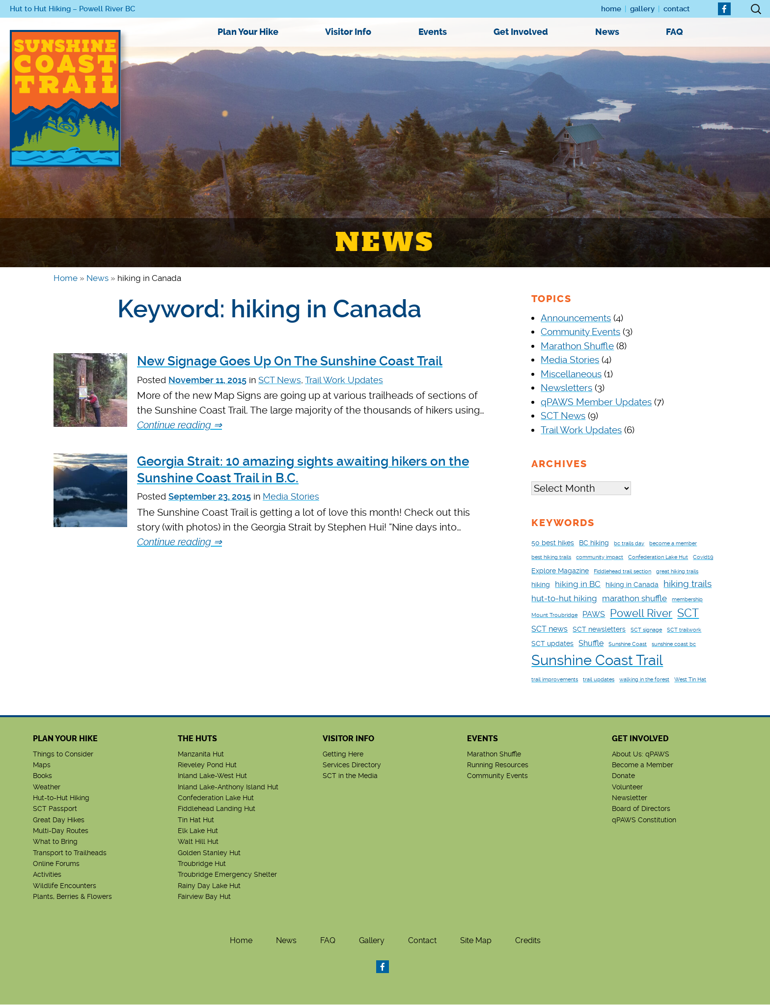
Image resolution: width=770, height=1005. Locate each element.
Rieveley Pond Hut (207, 765)
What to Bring (55, 842)
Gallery (642, 8)
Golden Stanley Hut (209, 853)
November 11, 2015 (207, 380)
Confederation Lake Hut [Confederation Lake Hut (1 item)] (658, 558)
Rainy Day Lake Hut (209, 886)
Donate (623, 776)
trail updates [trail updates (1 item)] (598, 680)
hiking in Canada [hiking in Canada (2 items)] (632, 585)
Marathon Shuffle (577, 346)
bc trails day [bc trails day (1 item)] (629, 544)
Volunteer (627, 787)
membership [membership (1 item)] (687, 600)
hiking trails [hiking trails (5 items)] (687, 584)
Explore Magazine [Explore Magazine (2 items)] (560, 571)
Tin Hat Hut (196, 820)
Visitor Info (348, 32)
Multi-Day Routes (60, 831)
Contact (676, 8)
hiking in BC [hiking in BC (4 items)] (578, 584)
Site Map (476, 941)
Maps (42, 765)
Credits (528, 941)
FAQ (674, 32)
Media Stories (291, 496)
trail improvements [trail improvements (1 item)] (554, 680)
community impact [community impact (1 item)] (599, 558)
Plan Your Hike (248, 32)
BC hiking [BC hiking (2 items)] (594, 543)
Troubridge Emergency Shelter (227, 875)
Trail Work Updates (344, 380)
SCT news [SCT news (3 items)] (549, 629)
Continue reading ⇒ (179, 425)
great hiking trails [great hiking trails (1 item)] (677, 572)
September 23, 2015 (209, 496)
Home (611, 8)
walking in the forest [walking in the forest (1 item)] (644, 680)
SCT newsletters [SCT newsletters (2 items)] (599, 630)
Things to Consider (63, 754)
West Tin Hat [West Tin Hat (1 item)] (690, 680)
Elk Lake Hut (198, 831)
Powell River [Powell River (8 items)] (641, 614)
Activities (47, 875)
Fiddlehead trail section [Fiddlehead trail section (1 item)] (622, 572)
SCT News (279, 380)
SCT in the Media (350, 776)
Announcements (576, 318)
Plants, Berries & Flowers (72, 897)
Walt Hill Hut (198, 842)
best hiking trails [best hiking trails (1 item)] (551, 558)
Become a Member (642, 765)
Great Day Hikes (58, 820)
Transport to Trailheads (70, 853)
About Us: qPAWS (640, 754)
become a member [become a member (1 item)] (673, 544)
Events (432, 32)
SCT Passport (55, 809)
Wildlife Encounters (64, 886)
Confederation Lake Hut (216, 798)
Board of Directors (641, 809)
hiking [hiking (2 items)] (540, 585)
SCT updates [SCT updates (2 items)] (552, 644)
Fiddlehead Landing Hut (216, 809)
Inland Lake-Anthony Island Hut (228, 787)
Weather (46, 787)
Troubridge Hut (202, 864)
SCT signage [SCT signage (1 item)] (646, 630)
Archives (559, 464)
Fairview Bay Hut (204, 897)
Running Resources (497, 765)
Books (42, 776)
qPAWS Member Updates (596, 402)
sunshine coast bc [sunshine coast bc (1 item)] (674, 645)
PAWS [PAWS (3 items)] (593, 614)
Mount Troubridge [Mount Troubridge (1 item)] (554, 616)
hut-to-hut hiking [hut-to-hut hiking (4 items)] (564, 599)
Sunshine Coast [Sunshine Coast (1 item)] (627, 645)
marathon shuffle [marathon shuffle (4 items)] (634, 599)
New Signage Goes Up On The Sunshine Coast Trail (289, 361)
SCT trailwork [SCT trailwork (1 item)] (684, 630)
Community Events (580, 331)
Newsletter (629, 798)
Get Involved (521, 32)
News (607, 32)
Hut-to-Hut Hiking (61, 798)
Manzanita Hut (201, 754)
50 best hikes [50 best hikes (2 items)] (552, 543)
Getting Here (343, 754)
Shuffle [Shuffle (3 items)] (591, 643)
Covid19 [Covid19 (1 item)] (703, 558)
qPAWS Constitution (644, 820)
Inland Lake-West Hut (212, 776)
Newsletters (566, 387)
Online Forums (56, 864)
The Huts (197, 739)
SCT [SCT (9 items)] (688, 613)
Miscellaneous (571, 374)
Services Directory (352, 765)
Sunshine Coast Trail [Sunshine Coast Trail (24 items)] (597, 660)
